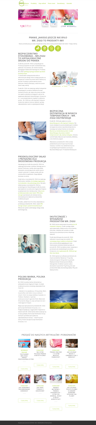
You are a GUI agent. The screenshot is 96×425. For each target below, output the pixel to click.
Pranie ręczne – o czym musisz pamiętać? (56, 354)
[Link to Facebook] (18, 10)
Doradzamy (40, 350)
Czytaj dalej (24, 369)
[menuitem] (24, 3)
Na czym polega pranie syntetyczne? (40, 353)
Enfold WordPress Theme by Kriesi (45, 422)
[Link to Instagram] (21, 10)
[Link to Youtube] (23, 10)
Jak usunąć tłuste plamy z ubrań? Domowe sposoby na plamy (71, 392)
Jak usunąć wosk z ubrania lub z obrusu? (72, 354)
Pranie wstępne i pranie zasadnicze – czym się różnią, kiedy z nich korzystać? (56, 393)
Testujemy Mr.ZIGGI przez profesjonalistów (26, 356)
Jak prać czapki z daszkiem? (40, 389)
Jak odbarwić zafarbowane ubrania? (24, 389)
